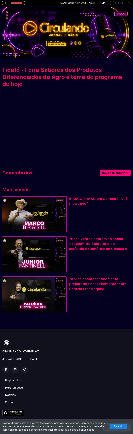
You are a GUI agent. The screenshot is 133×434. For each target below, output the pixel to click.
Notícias (10, 395)
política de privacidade (81, 429)
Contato (10, 402)
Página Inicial (13, 380)
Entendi (118, 426)
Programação (14, 387)
